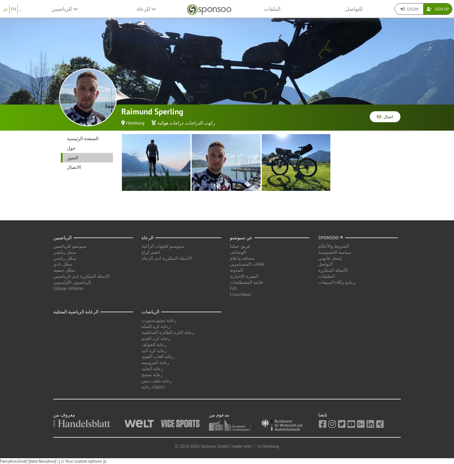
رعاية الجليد (152, 368)
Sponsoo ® (330, 237)
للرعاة (146, 9)
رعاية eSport (153, 387)
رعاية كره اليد (154, 350)
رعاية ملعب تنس (157, 380)
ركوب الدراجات (200, 123)
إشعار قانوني (330, 258)
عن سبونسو (241, 237)
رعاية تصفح (152, 374)
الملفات (272, 9)
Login (409, 9)
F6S (233, 288)
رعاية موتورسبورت (159, 320)
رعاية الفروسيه (155, 362)
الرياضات (150, 312)
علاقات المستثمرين (247, 264)
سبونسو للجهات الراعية (163, 246)
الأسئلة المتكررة (333, 270)
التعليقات (326, 276)
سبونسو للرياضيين (70, 246)
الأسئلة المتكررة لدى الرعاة (167, 258)
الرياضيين (62, 237)
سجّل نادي (62, 264)
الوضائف (238, 252)
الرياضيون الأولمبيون (72, 282)
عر (5, 9)
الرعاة (147, 237)
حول (71, 148)
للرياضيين (65, 9)
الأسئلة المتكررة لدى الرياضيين (81, 276)
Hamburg (135, 123)
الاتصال (74, 167)
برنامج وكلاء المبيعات (337, 282)
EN (13, 9)
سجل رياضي (64, 252)
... (20, 9)
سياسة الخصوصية (334, 252)
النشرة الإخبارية (244, 276)
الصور (72, 157)
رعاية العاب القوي (158, 356)
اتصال (385, 116)
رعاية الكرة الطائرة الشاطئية (168, 332)
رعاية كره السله (156, 326)
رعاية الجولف (154, 344)
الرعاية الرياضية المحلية (75, 312)
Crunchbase (240, 294)
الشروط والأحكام (333, 246)
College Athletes (68, 288)
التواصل (325, 264)
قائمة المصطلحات (246, 282)
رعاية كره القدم (156, 338)
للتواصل (354, 9)
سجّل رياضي (64, 258)
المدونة (236, 270)
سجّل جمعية (64, 270)
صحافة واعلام (242, 258)
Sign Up (438, 9)
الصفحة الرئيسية (82, 138)
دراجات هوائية (170, 123)
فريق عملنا (240, 246)
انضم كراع (151, 252)
